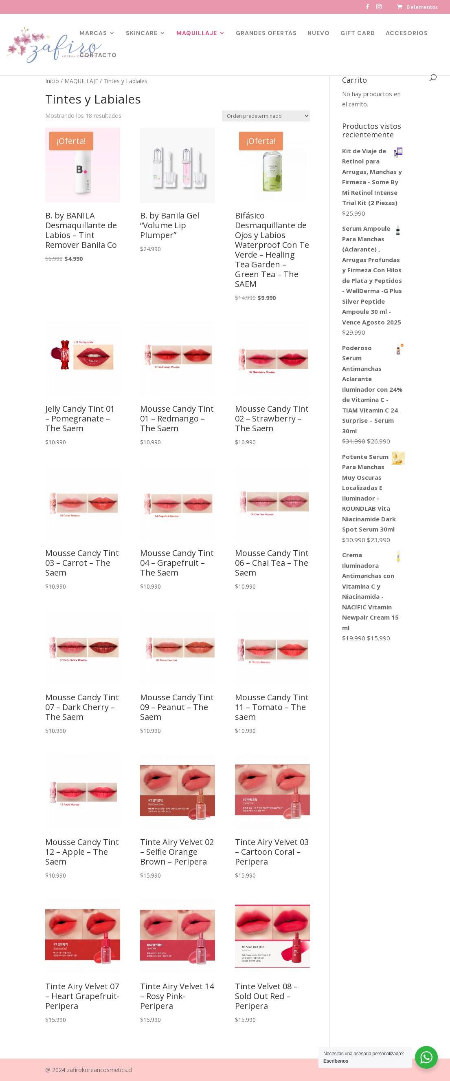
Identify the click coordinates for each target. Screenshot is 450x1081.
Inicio (52, 81)
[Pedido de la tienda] (266, 115)
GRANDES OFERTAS (266, 33)
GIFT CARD (357, 33)
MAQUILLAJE (196, 33)
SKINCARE (142, 33)
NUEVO (318, 33)
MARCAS (93, 33)
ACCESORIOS (407, 33)
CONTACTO (98, 55)
